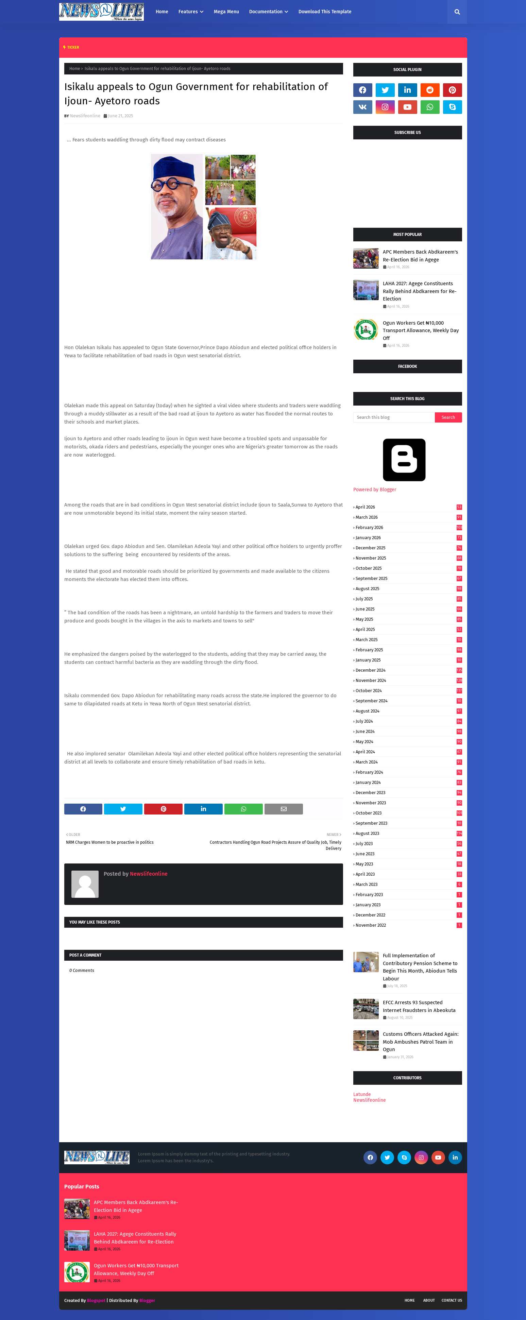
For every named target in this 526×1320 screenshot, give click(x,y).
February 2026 (409, 527)
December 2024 (409, 670)
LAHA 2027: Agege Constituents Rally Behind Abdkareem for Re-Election (420, 291)
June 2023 (409, 853)
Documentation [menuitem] (266, 12)
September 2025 (409, 578)
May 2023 (409, 864)
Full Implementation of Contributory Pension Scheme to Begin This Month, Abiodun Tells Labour (420, 967)
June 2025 (409, 609)
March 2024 (409, 762)
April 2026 (409, 507)
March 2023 (409, 884)
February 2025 (409, 649)
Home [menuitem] (162, 12)
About (429, 1300)
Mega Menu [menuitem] (226, 12)
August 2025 (409, 588)
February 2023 (409, 894)
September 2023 (409, 823)
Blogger (147, 1300)
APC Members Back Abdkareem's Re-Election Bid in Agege (420, 256)
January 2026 (409, 537)
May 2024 (409, 741)
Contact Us (452, 1300)
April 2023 (409, 874)
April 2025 (409, 629)
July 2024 (409, 721)
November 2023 (409, 802)
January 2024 (409, 782)
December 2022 (409, 915)
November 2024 (409, 680)
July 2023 (409, 843)
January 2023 (409, 904)
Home (74, 68)
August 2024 (409, 711)
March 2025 (409, 639)
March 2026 (409, 517)
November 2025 (409, 558)
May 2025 (409, 619)
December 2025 (409, 547)
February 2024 (409, 772)
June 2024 (409, 731)
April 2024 (409, 751)
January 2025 (409, 660)
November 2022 (409, 925)
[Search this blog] (394, 417)
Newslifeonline (85, 115)
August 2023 (409, 833)
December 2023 (409, 792)
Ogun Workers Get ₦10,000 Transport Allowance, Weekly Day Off (421, 330)
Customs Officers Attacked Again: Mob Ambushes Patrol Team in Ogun (421, 1041)
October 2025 (409, 568)
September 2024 (409, 700)
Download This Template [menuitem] (325, 12)
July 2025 (409, 598)
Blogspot (96, 1300)
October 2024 (409, 690)
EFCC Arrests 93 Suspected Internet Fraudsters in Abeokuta (419, 1006)
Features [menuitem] (188, 12)
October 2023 (409, 813)
